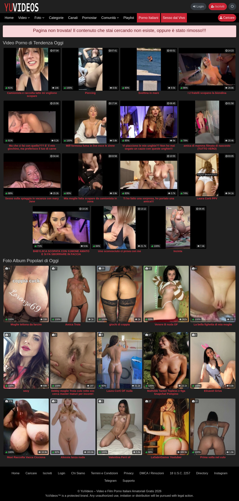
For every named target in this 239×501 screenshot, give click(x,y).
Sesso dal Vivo (174, 18)
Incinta (177, 251)
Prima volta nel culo (213, 457)
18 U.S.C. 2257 (180, 473)
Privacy (129, 473)
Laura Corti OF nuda (119, 390)
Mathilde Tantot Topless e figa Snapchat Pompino (166, 392)
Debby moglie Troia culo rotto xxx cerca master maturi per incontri (72, 392)
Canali (73, 18)
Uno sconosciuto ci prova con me (119, 251)
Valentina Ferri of (120, 457)
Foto (39, 18)
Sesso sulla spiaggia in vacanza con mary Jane (32, 200)
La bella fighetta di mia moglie (213, 324)
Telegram (110, 480)
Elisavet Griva (213, 390)
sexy (26, 390)
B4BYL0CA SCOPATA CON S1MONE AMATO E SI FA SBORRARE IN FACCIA (61, 253)
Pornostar (89, 18)
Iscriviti (217, 6)
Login (198, 6)
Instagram (220, 473)
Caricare (227, 17)
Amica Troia (72, 324)
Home (9, 18)
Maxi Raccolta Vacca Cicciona (26, 457)
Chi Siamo (78, 473)
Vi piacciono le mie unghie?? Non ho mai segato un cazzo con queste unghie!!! (148, 147)
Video (24, 18)
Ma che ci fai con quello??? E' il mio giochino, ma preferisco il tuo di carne (32, 147)
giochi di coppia (119, 324)
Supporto (128, 480)
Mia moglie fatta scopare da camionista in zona (90, 200)
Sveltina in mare (148, 92)
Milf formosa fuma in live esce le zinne (90, 145)
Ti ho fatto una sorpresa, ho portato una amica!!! (148, 200)
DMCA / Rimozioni (152, 473)
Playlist (128, 18)
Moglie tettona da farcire (26, 324)
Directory (202, 473)
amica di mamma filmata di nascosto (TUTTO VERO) (207, 147)
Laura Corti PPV (207, 198)
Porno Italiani (148, 18)
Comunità (110, 18)
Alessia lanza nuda (73, 457)
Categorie (56, 18)
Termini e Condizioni (104, 473)
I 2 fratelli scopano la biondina (207, 92)
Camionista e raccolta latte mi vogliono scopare (32, 94)
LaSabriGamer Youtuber (166, 457)
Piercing (90, 92)
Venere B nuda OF (166, 324)
